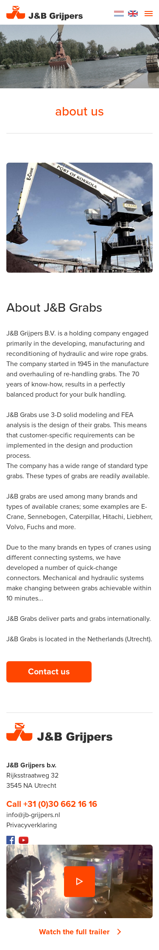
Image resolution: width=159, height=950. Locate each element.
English (133, 14)
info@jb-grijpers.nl (33, 815)
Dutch (119, 14)
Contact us (49, 672)
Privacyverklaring (31, 825)
